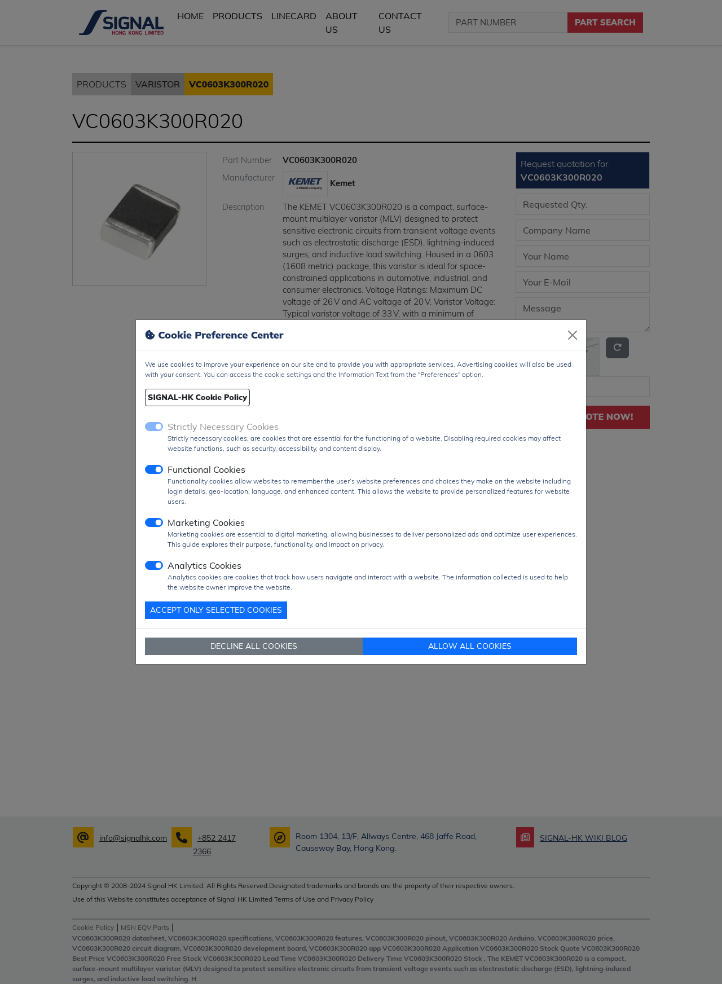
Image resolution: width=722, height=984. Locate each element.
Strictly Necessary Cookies (223, 426)
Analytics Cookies (204, 565)
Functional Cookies (206, 469)
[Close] (572, 335)
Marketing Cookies (206, 522)
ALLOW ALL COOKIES (470, 646)
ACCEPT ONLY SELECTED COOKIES (216, 610)
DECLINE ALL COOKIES (253, 646)
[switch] (154, 469)
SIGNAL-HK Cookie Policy (197, 397)
